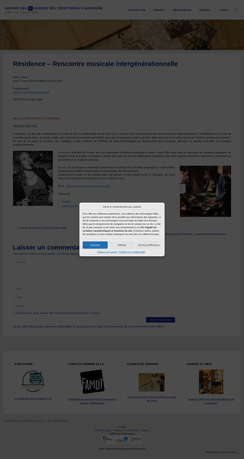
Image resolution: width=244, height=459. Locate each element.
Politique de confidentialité (132, 252)
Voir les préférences (149, 245)
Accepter (95, 245)
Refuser (122, 245)
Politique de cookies (107, 252)
